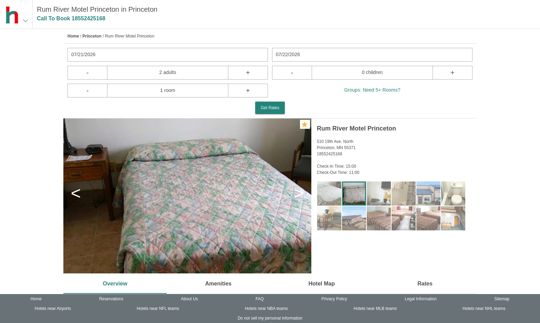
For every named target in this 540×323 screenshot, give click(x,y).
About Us (189, 298)
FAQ (260, 298)
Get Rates (270, 107)
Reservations (111, 298)
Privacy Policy (334, 298)
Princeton (91, 36)
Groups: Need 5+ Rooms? (372, 90)
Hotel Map (322, 283)
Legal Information (421, 298)
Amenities (218, 283)
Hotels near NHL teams (484, 308)
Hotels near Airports (53, 308)
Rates (425, 283)
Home (73, 36)
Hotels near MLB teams (375, 308)
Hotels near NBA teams (266, 308)
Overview (115, 283)
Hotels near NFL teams (158, 308)
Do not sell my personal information (270, 318)
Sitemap (501, 298)
